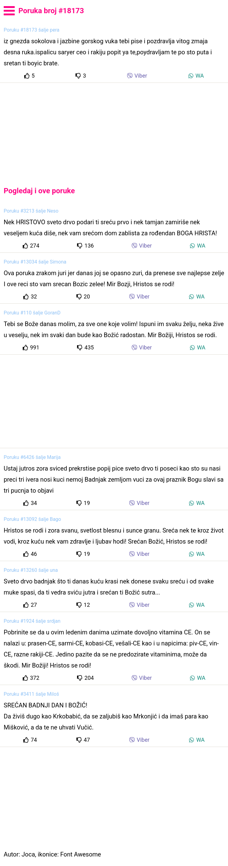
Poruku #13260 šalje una (31, 570)
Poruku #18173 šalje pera (31, 30)
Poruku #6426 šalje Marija (32, 457)
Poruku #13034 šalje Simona (35, 262)
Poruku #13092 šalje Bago (32, 519)
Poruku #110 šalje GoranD (32, 313)
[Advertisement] (114, 129)
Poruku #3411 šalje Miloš (31, 694)
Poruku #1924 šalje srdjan (32, 621)
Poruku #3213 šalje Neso (31, 211)
